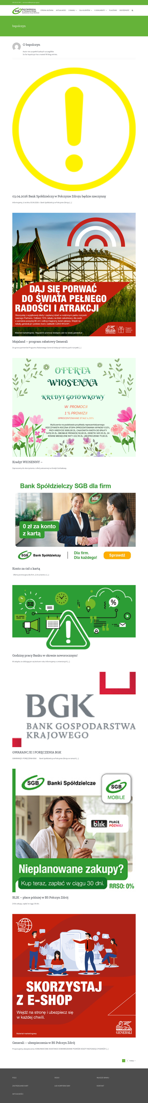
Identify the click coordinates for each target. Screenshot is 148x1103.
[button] (132, 10)
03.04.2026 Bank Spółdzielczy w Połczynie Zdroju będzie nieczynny (59, 196)
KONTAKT (100, 1086)
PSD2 (14, 1078)
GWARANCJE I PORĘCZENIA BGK (36, 752)
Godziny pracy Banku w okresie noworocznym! (45, 655)
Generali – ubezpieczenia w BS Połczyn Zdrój (43, 1043)
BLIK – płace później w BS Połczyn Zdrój (40, 897)
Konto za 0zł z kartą (26, 568)
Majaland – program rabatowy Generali (40, 341)
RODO (57, 1078)
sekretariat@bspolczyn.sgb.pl (31, 2)
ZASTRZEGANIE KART (20, 1086)
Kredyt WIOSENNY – (27, 462)
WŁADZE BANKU (103, 1078)
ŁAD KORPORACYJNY (62, 1086)
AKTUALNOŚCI (17, 1094)
